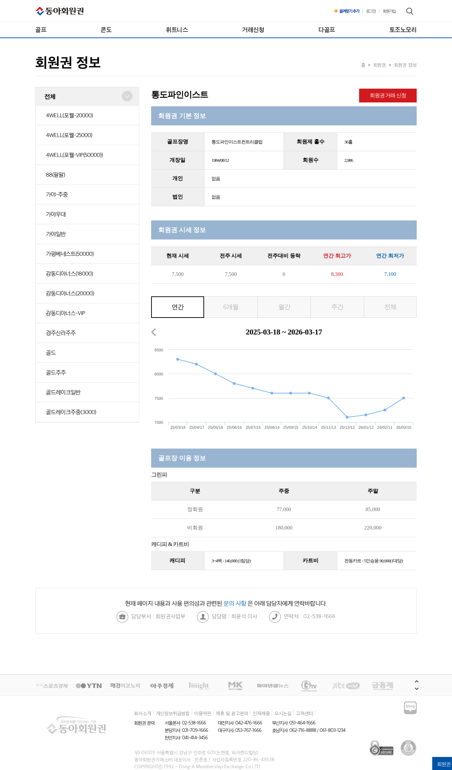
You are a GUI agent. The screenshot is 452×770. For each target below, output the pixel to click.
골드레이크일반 (63, 392)
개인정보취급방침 (173, 713)
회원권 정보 (405, 64)
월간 (284, 306)
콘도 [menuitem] (106, 29)
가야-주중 (57, 194)
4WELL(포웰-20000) (69, 115)
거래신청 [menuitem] (253, 29)
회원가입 (389, 10)
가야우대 (56, 214)
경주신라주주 (61, 332)
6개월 (231, 306)
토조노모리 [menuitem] (403, 29)
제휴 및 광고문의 (232, 713)
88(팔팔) (55, 174)
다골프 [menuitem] (327, 29)
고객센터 (304, 713)
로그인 (371, 10)
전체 (390, 306)
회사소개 (142, 713)
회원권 (379, 64)
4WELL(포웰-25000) (69, 134)
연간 (178, 306)
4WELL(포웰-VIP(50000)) (74, 154)
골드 (51, 352)
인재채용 (261, 713)
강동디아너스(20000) (70, 293)
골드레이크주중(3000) (71, 411)
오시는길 (282, 713)
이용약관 (202, 713)
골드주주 (56, 372)
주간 (337, 306)
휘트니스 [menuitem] (177, 29)
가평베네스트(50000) (70, 253)
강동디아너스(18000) (69, 273)
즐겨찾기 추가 (346, 11)
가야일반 (56, 233)
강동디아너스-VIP (65, 312)
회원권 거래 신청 (388, 95)
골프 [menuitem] (40, 29)
